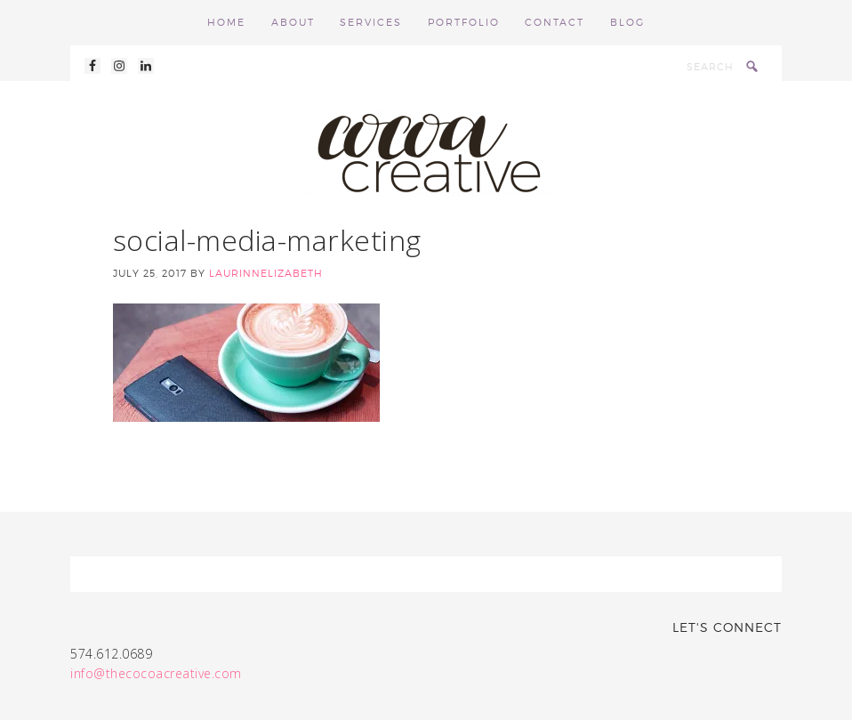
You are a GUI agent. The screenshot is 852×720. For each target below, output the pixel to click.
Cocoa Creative (426, 152)
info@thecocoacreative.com (156, 673)
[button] (246, 362)
